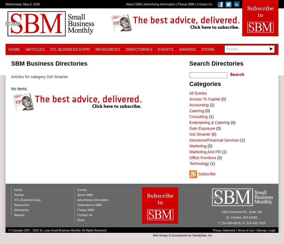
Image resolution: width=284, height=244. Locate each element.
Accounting (199, 105)
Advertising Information (159, 4)
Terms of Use (246, 230)
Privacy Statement (224, 230)
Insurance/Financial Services (214, 140)
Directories (139, 49)
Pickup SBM (186, 4)
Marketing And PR (205, 152)
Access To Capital (204, 99)
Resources (108, 49)
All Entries (198, 93)
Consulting (198, 116)
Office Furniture (202, 158)
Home (14, 49)
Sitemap (261, 230)
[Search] (249, 49)
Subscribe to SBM (89, 205)
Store (208, 49)
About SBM (134, 4)
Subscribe (207, 174)
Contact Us (204, 4)
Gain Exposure (202, 128)
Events (165, 49)
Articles (35, 49)
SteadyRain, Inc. (202, 235)
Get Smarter (199, 134)
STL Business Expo (70, 49)
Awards (187, 49)
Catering (196, 111)
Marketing (197, 146)
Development (180, 235)
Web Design (160, 235)
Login (272, 230)
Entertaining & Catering (209, 122)
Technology (199, 163)
